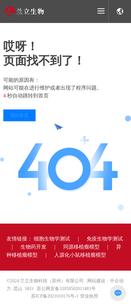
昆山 (17, 288)
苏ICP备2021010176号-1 (54, 296)
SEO (29, 288)
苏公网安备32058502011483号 (66, 288)
